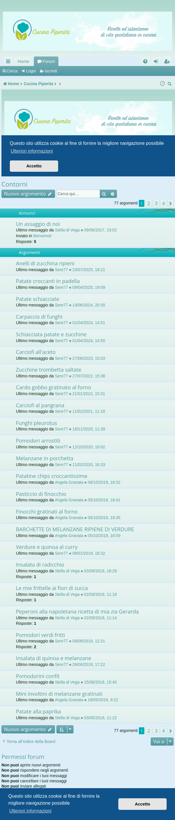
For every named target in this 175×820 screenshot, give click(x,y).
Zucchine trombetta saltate (48, 369)
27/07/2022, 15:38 (88, 376)
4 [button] (163, 203)
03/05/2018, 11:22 (100, 717)
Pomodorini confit (38, 676)
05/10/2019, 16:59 (104, 535)
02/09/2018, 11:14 (100, 618)
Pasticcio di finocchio (41, 493)
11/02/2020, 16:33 (88, 464)
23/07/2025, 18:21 (88, 269)
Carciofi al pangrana (40, 405)
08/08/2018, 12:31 (88, 641)
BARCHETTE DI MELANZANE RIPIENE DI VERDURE (75, 529)
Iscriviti (51, 71)
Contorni (14, 184)
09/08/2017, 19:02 (100, 230)
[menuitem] (145, 61)
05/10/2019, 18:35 (104, 517)
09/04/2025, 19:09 (88, 287)
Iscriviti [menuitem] (168, 62)
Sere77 (61, 269)
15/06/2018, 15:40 (100, 682)
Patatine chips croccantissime (51, 475)
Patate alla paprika (38, 711)
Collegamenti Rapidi (9, 62)
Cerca (12, 71)
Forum (49, 61)
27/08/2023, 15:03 (88, 358)
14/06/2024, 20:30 (88, 305)
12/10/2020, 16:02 (88, 447)
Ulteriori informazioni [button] (30, 810)
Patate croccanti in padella (48, 280)
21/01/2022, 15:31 (88, 393)
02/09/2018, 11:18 (100, 594)
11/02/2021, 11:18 (88, 411)
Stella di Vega (67, 230)
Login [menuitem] (157, 62)
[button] (171, 203)
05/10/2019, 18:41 (104, 500)
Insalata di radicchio (40, 564)
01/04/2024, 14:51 (88, 322)
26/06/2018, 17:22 (88, 664)
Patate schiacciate (37, 298)
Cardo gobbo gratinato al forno (53, 387)
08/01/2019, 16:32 (88, 553)
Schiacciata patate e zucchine (51, 334)
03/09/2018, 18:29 (100, 571)
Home (23, 61)
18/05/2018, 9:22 (103, 699)
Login (31, 71)
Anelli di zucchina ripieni (45, 263)
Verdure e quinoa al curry (47, 546)
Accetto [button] (142, 804)
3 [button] (156, 203)
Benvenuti (42, 235)
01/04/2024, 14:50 (88, 340)
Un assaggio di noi (38, 223)
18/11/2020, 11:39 (88, 429)
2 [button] (148, 203)
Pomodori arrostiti (38, 440)
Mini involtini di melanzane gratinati (59, 693)
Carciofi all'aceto (36, 351)
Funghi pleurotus (36, 422)
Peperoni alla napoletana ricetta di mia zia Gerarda (77, 611)
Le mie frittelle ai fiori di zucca (52, 588)
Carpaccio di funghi (39, 316)
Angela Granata (69, 482)
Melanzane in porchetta (44, 458)
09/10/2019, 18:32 (104, 482)
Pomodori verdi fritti (40, 634)
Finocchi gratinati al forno (47, 511)
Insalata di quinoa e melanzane (53, 658)
